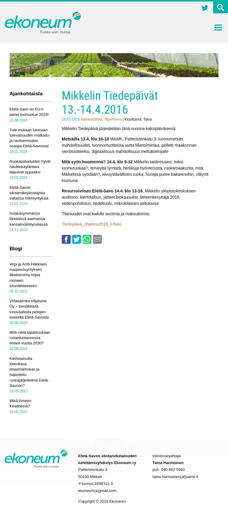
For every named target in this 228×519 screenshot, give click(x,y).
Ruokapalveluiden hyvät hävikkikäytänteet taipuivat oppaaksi (30, 166)
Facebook (66, 239)
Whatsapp (87, 239)
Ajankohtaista (91, 119)
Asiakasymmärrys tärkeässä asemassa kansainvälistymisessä (29, 218)
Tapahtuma (112, 119)
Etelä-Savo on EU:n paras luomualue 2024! (29, 112)
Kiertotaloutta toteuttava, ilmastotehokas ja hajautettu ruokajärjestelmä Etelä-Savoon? (29, 372)
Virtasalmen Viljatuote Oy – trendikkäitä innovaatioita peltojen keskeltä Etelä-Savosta (29, 309)
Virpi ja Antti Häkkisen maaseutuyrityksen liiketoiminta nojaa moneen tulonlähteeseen (28, 275)
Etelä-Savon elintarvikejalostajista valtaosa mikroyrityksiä (29, 192)
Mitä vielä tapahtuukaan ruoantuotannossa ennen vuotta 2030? (30, 337)
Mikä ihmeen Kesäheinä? (20, 403)
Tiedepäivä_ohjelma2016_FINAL (92, 224)
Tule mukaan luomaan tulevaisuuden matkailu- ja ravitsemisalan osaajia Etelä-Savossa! (30, 138)
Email (97, 239)
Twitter (204, 8)
